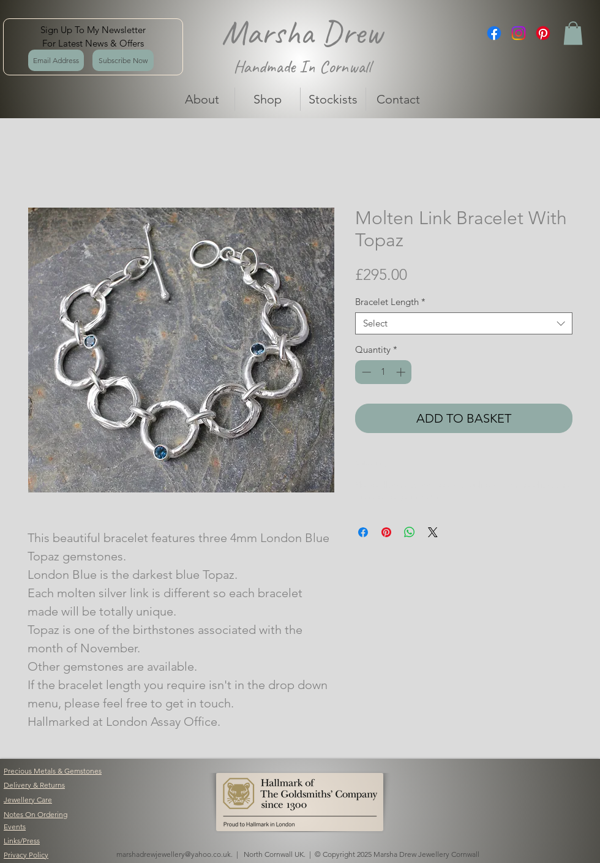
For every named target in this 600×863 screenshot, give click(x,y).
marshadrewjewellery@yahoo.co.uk (173, 854)
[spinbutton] (383, 372)
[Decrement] (365, 372)
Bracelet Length (390, 301)
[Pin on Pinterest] (386, 532)
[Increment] (402, 372)
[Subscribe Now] (123, 60)
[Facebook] (494, 33)
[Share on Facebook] (363, 532)
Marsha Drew (302, 32)
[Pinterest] (543, 33)
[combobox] (463, 323)
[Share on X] (433, 532)
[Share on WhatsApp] (409, 532)
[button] (573, 33)
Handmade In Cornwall (302, 66)
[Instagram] (518, 33)
